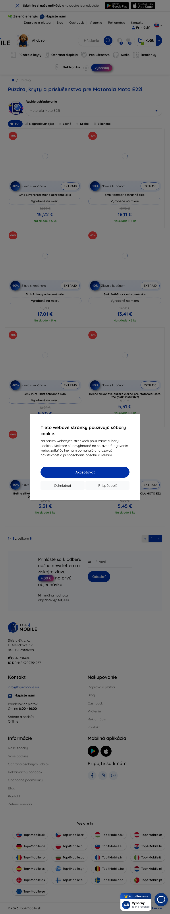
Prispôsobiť (107, 485)
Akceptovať (85, 472)
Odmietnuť (62, 485)
